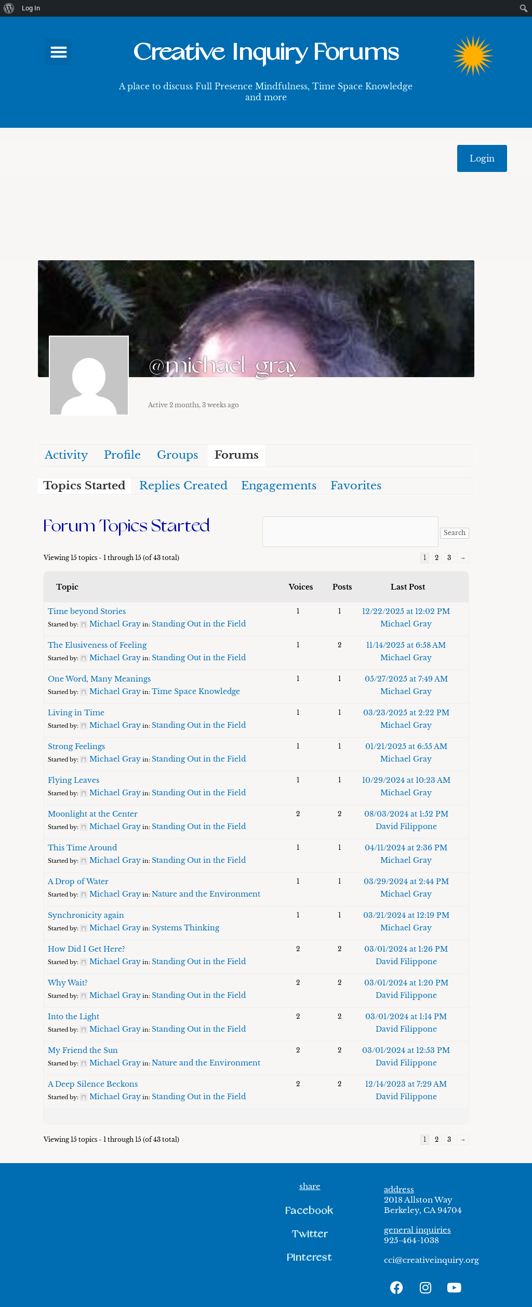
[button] (58, 51)
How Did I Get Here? (86, 949)
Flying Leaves (73, 780)
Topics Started (84, 485)
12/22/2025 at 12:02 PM (406, 611)
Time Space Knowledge (196, 691)
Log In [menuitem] (31, 8)
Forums (237, 455)
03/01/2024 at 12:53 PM (406, 1050)
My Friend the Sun (83, 1050)
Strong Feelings (76, 746)
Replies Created (183, 485)
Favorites (356, 485)
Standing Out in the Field (199, 624)
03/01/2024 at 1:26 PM (406, 949)
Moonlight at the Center (93, 814)
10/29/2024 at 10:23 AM (406, 780)
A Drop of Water (78, 881)
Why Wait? (68, 983)
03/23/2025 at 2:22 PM (406, 712)
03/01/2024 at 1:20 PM (406, 983)
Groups (177, 455)
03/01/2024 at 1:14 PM (406, 1016)
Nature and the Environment (206, 894)
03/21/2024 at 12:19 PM (406, 915)
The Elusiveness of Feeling (97, 645)
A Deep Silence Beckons (93, 1084)
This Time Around (82, 847)
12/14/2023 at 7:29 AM (406, 1084)
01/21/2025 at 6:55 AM (406, 746)
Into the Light (73, 1016)
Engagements (279, 485)
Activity (66, 455)
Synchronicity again (86, 915)
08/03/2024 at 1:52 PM (406, 814)
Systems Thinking (185, 927)
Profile (122, 455)
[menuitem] (9, 8)
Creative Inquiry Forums (266, 52)
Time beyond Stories (87, 611)
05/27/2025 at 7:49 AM (406, 679)
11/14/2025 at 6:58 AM (406, 645)
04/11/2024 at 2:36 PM (406, 847)
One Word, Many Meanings (99, 679)
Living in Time (76, 712)
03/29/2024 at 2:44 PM (406, 881)
